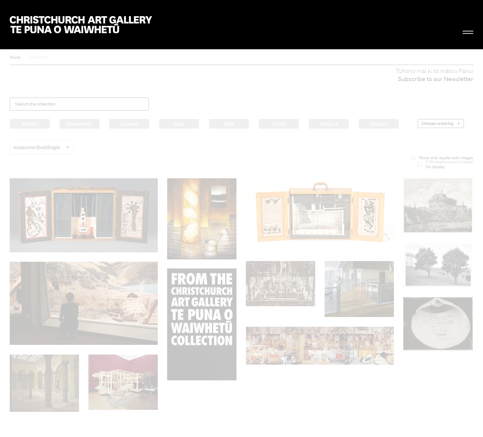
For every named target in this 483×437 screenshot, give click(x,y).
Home (15, 57)
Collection (38, 57)
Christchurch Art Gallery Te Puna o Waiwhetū (81, 25)
